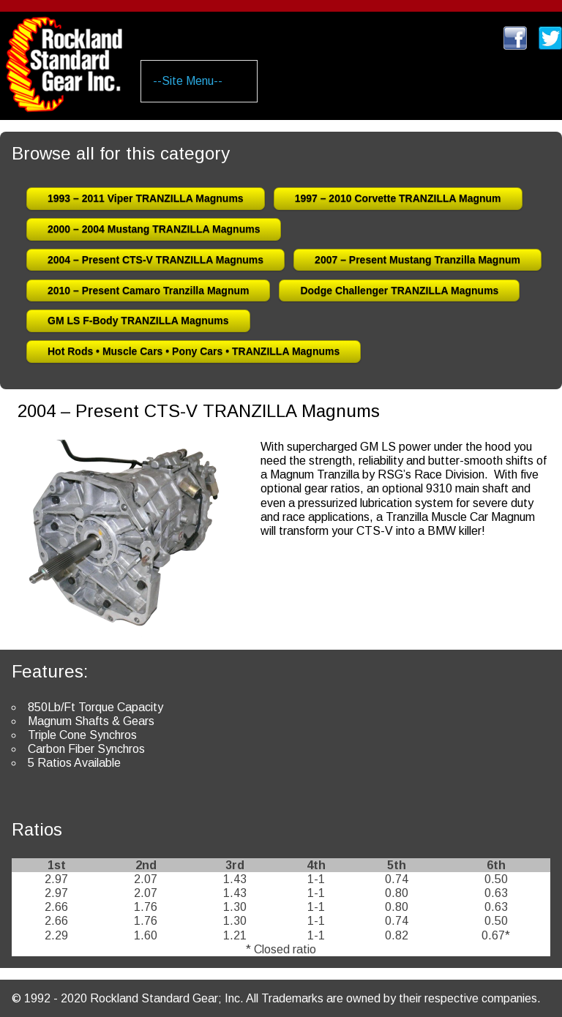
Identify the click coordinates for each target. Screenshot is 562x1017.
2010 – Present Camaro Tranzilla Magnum (148, 290)
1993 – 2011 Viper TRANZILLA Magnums (146, 198)
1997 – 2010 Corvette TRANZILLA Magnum (398, 198)
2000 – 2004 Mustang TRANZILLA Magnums (154, 229)
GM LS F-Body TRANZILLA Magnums (138, 320)
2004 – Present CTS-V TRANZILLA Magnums (155, 260)
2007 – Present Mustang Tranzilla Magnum (417, 260)
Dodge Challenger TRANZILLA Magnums (399, 290)
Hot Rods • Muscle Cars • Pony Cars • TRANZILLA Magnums (194, 351)
